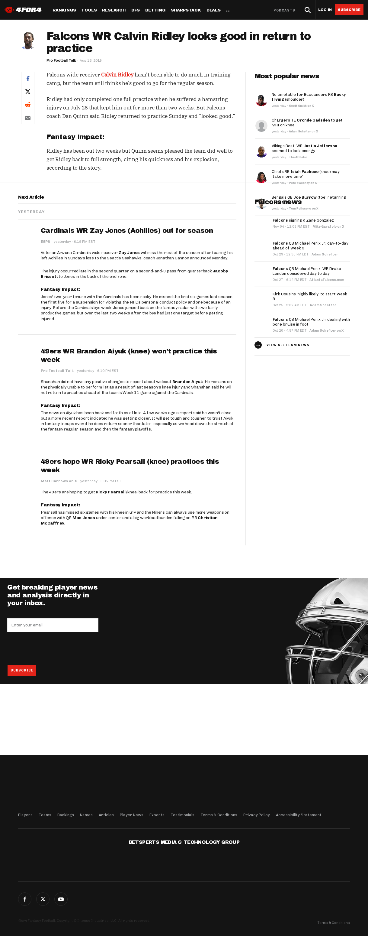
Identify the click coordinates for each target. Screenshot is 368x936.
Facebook (24, 899)
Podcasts (284, 10)
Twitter (43, 899)
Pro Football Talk (61, 60)
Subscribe (349, 9)
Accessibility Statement (299, 815)
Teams (45, 815)
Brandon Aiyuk (187, 438)
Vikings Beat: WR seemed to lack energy (304, 148)
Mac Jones (83, 574)
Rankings (64, 10)
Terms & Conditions (218, 815)
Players (25, 815)
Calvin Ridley (117, 74)
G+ (61, 899)
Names (86, 815)
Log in (325, 9)
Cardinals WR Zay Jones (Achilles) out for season (127, 287)
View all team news (288, 402)
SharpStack (186, 10)
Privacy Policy (256, 815)
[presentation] (53, 705)
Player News (131, 815)
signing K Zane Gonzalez (303, 277)
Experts (157, 815)
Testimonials (182, 815)
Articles (106, 815)
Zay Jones (129, 309)
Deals (213, 10)
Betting (155, 10)
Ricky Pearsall (110, 548)
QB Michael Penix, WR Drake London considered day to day (307, 328)
